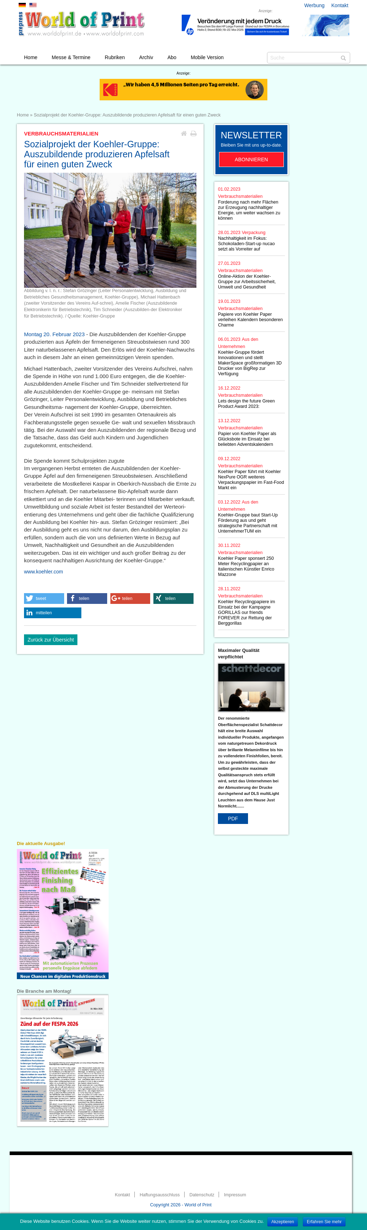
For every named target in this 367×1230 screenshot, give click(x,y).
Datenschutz (201, 1194)
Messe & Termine (71, 57)
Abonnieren (251, 159)
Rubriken (115, 57)
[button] (44, 598)
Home (30, 57)
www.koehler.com (43, 572)
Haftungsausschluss (160, 1194)
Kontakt (340, 5)
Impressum (235, 1194)
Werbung (314, 5)
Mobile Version (207, 57)
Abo (171, 57)
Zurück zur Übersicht (51, 640)
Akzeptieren (282, 1221)
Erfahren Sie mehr (324, 1221)
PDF (233, 818)
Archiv (146, 57)
